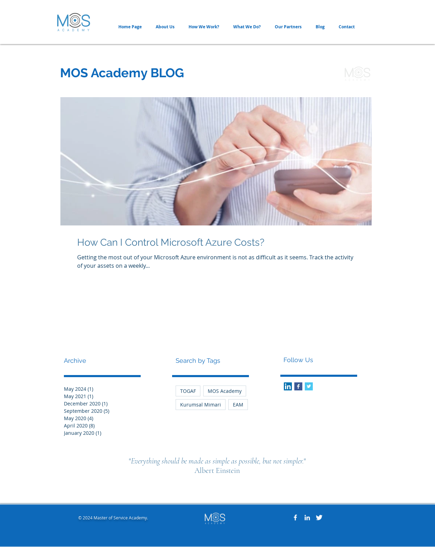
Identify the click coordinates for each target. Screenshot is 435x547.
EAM (238, 404)
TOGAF (188, 391)
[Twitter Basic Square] (309, 386)
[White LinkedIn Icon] (307, 517)
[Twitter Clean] (319, 517)
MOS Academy (225, 391)
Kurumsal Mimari (200, 404)
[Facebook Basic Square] (298, 386)
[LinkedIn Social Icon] (288, 386)
